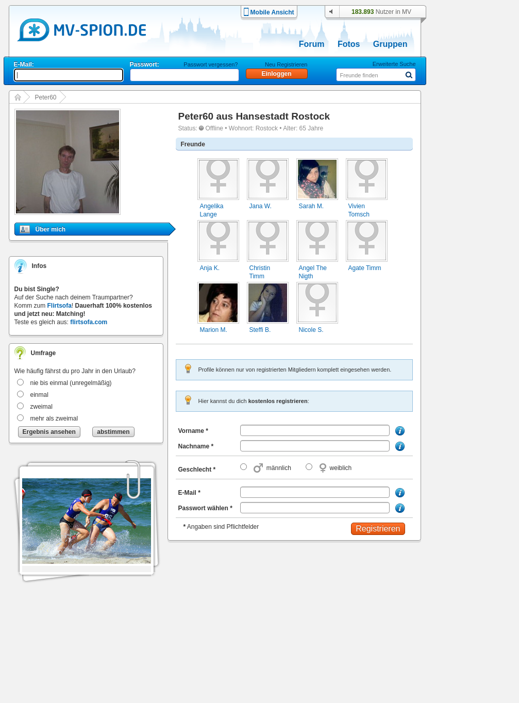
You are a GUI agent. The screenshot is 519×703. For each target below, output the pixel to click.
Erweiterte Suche (394, 64)
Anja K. (210, 268)
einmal (39, 394)
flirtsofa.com (88, 322)
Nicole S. (311, 329)
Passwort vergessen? (210, 64)
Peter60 (46, 97)
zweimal (41, 406)
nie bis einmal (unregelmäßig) (71, 383)
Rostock (267, 128)
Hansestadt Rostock (283, 116)
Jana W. (260, 206)
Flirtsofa (59, 305)
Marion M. (213, 329)
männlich (278, 468)
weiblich (341, 468)
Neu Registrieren (286, 64)
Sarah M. (311, 206)
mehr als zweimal (54, 418)
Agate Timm (364, 268)
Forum (312, 44)
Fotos (349, 44)
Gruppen (390, 44)
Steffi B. (260, 329)
